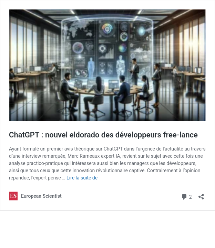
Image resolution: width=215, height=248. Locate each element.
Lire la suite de (82, 177)
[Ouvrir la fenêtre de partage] (201, 194)
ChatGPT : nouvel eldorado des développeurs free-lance (103, 135)
